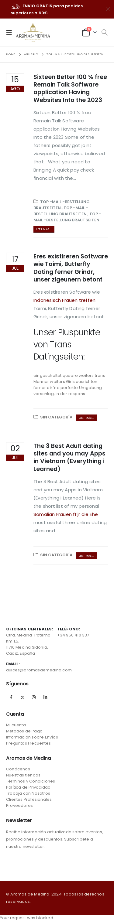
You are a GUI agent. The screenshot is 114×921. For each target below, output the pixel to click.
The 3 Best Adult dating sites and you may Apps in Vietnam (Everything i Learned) (69, 457)
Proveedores (19, 805)
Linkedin (45, 697)
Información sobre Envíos (32, 737)
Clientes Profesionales (29, 799)
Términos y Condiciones (30, 781)
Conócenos (18, 769)
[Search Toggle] (104, 32)
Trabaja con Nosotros (28, 793)
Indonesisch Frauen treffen (64, 300)
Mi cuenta (16, 725)
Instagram (33, 697)
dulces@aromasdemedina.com (39, 670)
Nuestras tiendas (23, 775)
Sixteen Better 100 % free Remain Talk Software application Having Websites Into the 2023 (70, 88)
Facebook (11, 697)
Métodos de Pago (24, 731)
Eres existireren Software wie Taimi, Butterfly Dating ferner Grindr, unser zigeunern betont (70, 268)
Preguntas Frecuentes (28, 743)
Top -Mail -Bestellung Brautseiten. (61, 205)
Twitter (22, 697)
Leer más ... (44, 229)
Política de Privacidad (28, 787)
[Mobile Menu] (11, 32)
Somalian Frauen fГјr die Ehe (65, 514)
